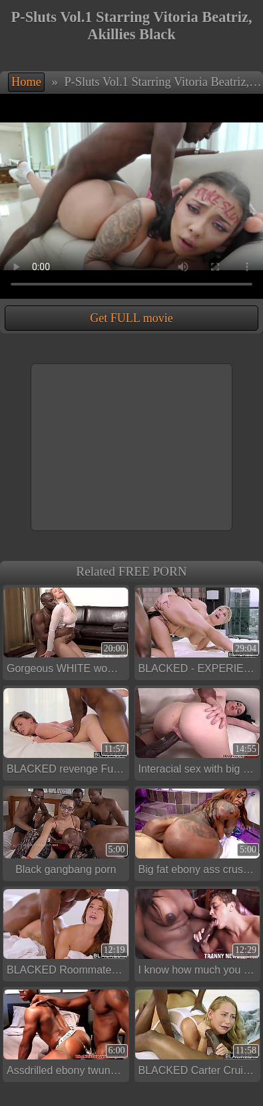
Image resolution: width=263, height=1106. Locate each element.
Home (26, 82)
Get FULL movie (131, 318)
